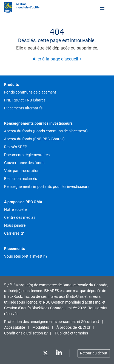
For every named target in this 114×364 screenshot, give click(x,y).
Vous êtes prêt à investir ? (25, 256)
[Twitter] (45, 354)
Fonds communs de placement (30, 92)
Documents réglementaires (27, 155)
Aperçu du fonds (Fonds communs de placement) (46, 131)
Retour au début (93, 353)
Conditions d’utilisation (23, 333)
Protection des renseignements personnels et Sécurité (49, 321)
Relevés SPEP (15, 147)
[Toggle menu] (102, 7)
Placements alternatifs (23, 108)
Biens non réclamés (20, 178)
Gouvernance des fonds (24, 163)
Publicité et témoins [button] (71, 333)
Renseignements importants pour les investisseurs (46, 186)
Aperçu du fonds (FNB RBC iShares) (34, 139)
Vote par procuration (21, 170)
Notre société (15, 209)
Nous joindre (14, 225)
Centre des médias (19, 217)
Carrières (11, 233)
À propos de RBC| (71, 327)
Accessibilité (14, 327)
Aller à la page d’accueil (55, 59)
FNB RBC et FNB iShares (24, 100)
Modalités (40, 327)
